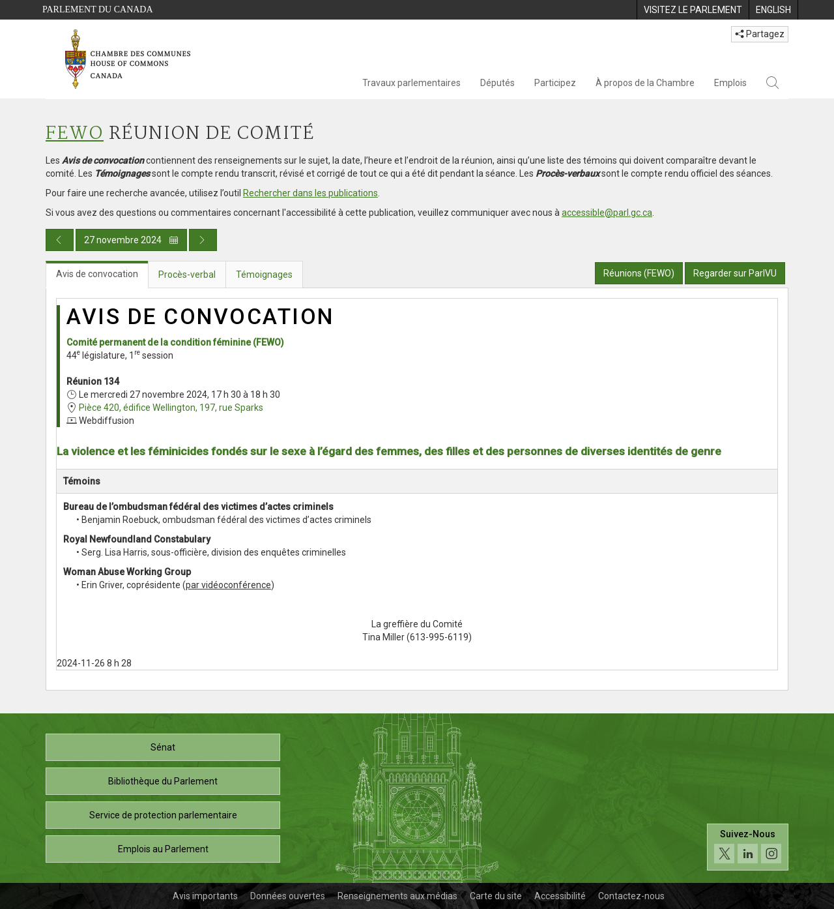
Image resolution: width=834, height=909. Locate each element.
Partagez (759, 34)
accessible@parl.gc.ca (607, 212)
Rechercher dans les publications (310, 193)
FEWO (75, 134)
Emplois (730, 83)
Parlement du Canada (97, 9)
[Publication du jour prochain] (203, 240)
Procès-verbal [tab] (187, 274)
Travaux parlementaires (411, 83)
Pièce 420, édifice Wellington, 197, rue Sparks (171, 407)
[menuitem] (693, 10)
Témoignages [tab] (264, 274)
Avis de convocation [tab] (97, 274)
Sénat (163, 747)
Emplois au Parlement (163, 849)
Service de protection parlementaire (163, 815)
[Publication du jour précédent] (60, 240)
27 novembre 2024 (131, 240)
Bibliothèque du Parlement (163, 781)
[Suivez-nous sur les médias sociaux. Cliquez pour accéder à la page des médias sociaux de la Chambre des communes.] (747, 847)
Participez (555, 83)
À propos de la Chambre (645, 83)
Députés (497, 83)
